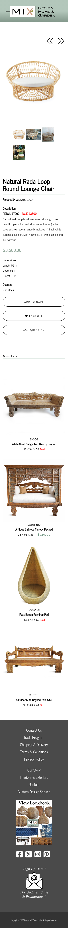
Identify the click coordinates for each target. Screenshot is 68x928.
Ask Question (34, 330)
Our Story (34, 770)
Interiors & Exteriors (34, 777)
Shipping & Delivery (34, 745)
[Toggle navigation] (8, 11)
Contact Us (34, 730)
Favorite (34, 316)
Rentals (34, 784)
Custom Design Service (34, 792)
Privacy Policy (34, 759)
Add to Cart (34, 302)
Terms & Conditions (34, 752)
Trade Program (34, 737)
